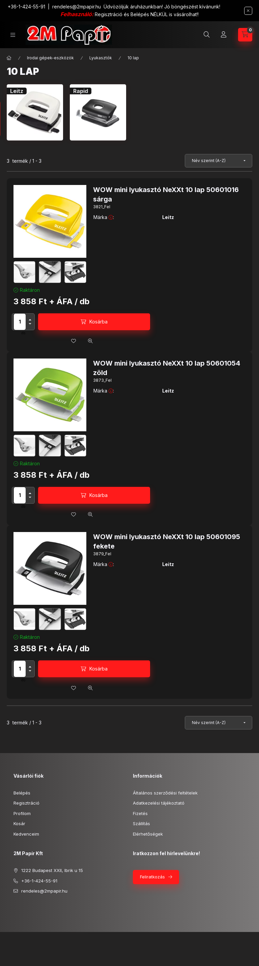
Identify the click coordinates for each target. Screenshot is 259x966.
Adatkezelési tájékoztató (158, 803)
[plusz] (30, 320)
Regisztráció (26, 803)
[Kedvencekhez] (73, 341)
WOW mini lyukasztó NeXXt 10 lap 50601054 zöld (166, 368)
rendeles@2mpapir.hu (76, 6)
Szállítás (141, 823)
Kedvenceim (26, 834)
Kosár (19, 823)
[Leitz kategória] (35, 112)
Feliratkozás (152, 876)
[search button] (206, 34)
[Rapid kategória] (98, 112)
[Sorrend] (218, 160)
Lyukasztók (100, 57)
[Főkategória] (9, 58)
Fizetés (140, 813)
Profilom (22, 813)
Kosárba (98, 321)
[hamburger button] (13, 35)
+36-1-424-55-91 (26, 6)
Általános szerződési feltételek (165, 793)
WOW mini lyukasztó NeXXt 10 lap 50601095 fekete (166, 541)
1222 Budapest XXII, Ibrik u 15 (52, 870)
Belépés (21, 793)
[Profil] (223, 34)
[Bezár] (248, 11)
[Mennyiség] (20, 322)
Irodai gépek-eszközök (50, 57)
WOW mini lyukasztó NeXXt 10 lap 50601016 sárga (166, 194)
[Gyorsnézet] (90, 341)
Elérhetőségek (148, 834)
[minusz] (30, 324)
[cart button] (245, 34)
